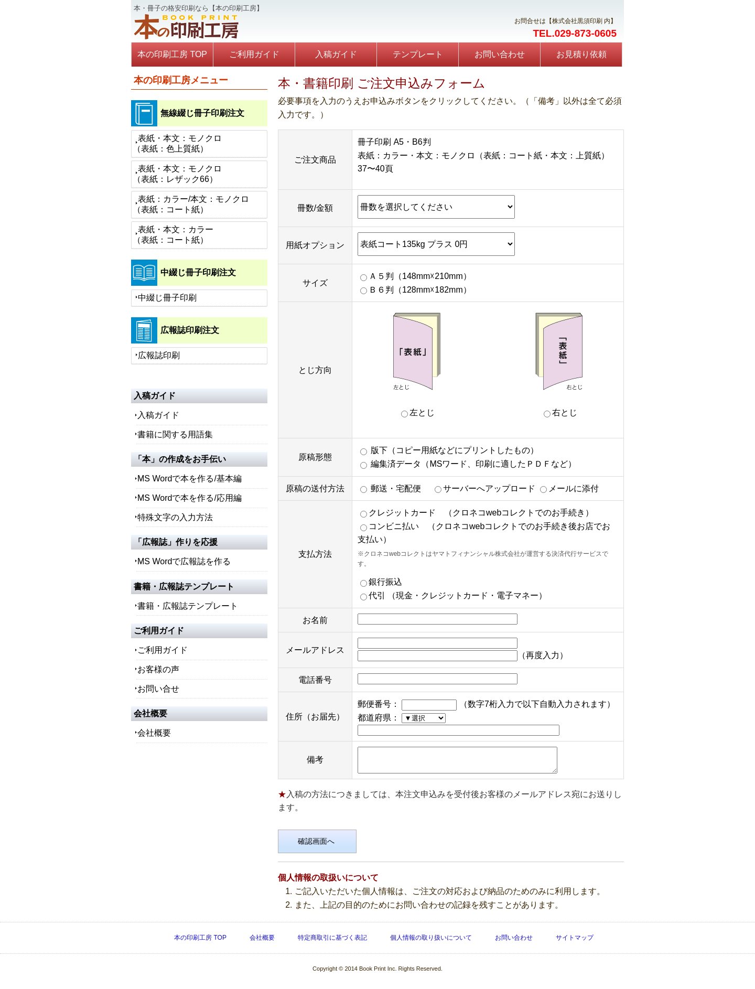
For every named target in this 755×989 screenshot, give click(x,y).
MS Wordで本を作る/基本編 (189, 478)
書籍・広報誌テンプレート (187, 605)
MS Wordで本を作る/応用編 (189, 497)
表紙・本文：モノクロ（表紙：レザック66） (177, 174)
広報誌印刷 (159, 355)
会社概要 (154, 732)
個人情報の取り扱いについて (431, 942)
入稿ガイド (336, 54)
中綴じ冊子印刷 (167, 297)
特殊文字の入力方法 (175, 517)
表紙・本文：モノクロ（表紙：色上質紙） (177, 143)
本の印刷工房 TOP (172, 54)
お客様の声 (158, 669)
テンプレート (418, 54)
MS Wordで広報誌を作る (184, 561)
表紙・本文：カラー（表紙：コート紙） (173, 234)
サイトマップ (575, 942)
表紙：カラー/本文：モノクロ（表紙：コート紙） (191, 204)
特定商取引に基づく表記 (332, 942)
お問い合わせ (499, 54)
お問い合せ (158, 688)
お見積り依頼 (581, 54)
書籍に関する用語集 (175, 434)
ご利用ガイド (254, 54)
